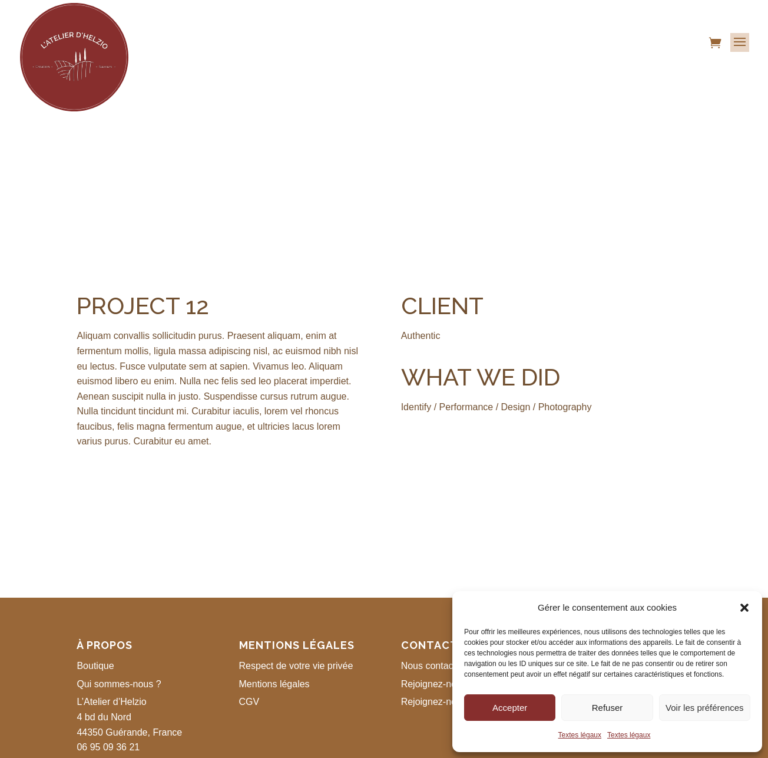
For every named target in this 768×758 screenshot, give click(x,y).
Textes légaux (579, 735)
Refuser (607, 708)
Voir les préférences (705, 708)
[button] (744, 608)
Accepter (509, 708)
